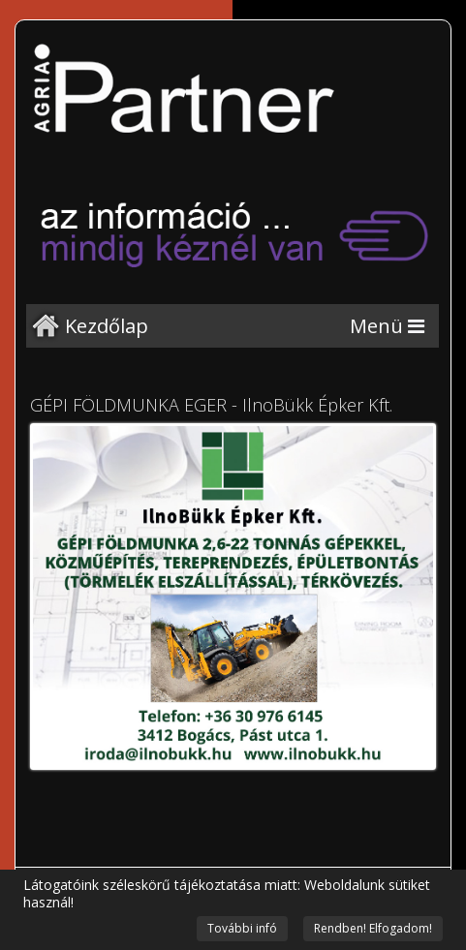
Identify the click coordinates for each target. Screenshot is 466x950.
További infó (242, 928)
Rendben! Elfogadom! (373, 928)
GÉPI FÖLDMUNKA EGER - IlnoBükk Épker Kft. (211, 404)
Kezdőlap (106, 326)
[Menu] (387, 326)
